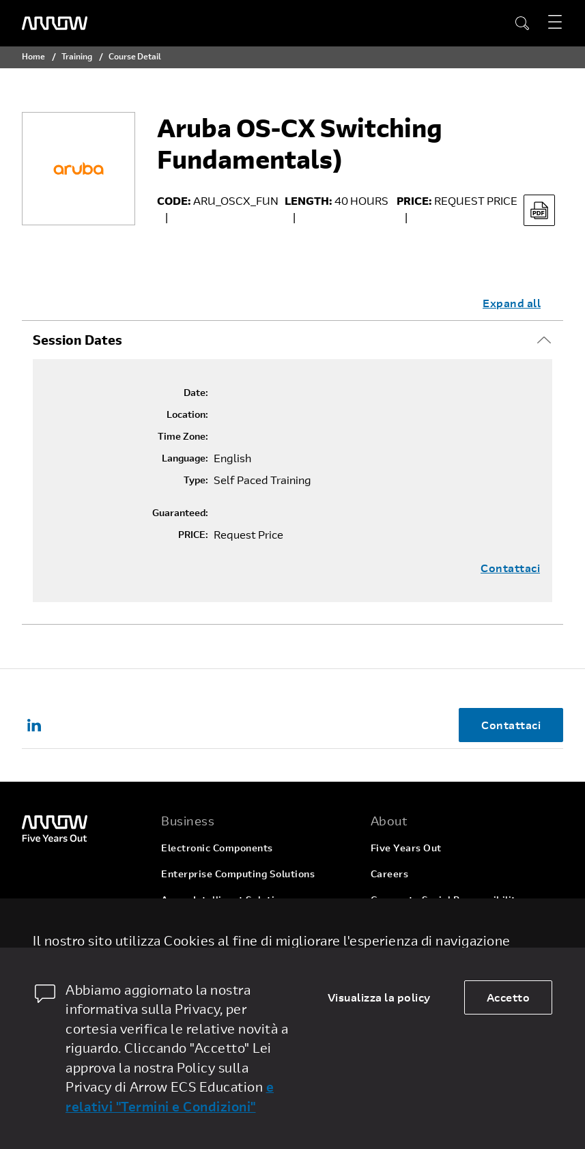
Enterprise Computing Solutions (238, 873)
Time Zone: (183, 436)
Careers (390, 873)
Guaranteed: (180, 512)
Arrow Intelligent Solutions (226, 899)
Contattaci (510, 568)
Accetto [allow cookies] (508, 997)
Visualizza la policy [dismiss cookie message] (379, 997)
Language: (185, 458)
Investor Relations (415, 925)
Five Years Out (406, 847)
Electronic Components (217, 847)
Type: (196, 479)
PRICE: (193, 534)
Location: (187, 414)
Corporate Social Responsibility (446, 899)
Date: (196, 392)
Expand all (512, 303)
